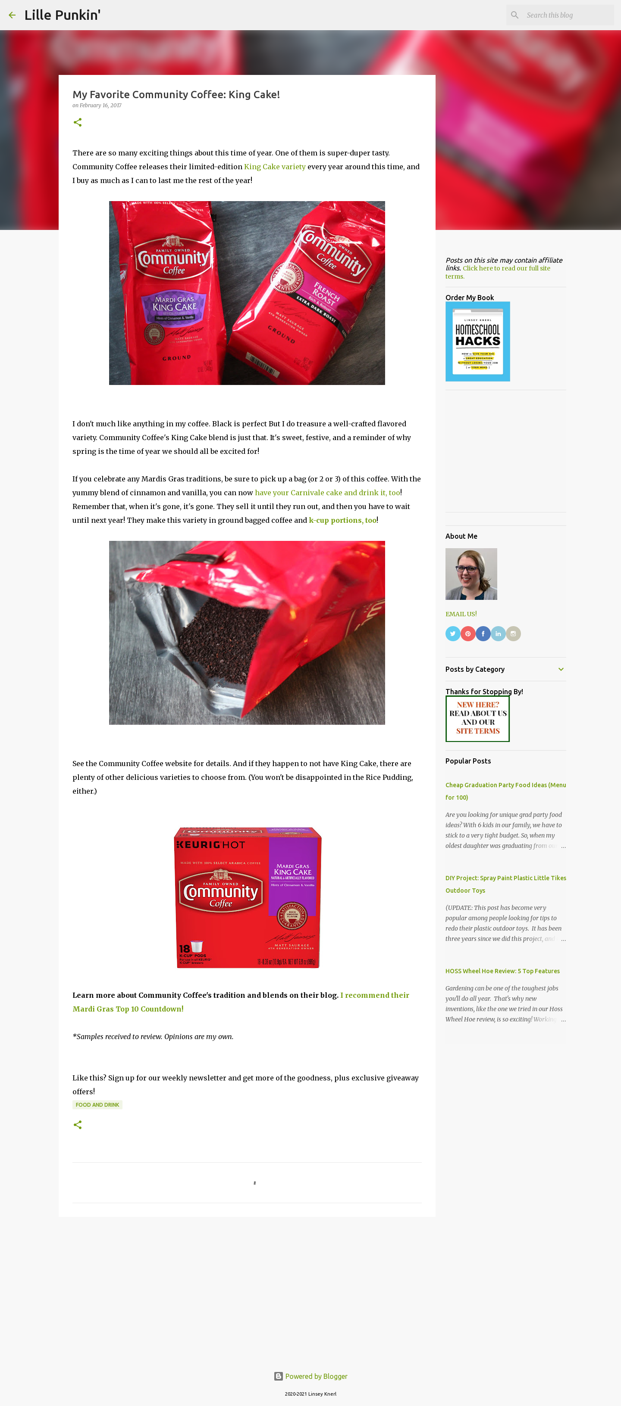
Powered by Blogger (310, 1376)
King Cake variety (275, 166)
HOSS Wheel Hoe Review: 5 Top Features (502, 971)
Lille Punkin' (62, 14)
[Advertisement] (247, 1290)
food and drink (97, 1105)
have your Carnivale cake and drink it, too (327, 492)
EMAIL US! (461, 614)
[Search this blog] (569, 15)
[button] (77, 123)
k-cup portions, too (342, 520)
